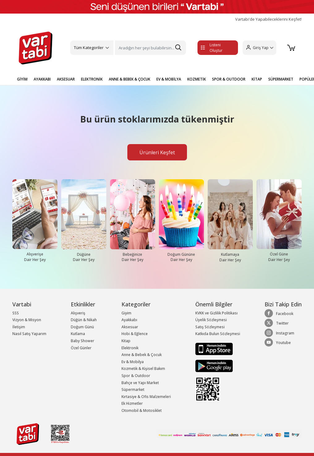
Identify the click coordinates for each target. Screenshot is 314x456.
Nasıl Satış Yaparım (29, 333)
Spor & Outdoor (135, 375)
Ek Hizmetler (132, 403)
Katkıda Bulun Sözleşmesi (217, 333)
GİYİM (22, 79)
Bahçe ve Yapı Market (140, 382)
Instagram (279, 333)
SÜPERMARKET (280, 79)
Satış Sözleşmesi (210, 327)
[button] (259, 47)
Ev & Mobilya (132, 361)
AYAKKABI (42, 79)
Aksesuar (129, 327)
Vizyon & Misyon (26, 319)
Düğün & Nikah (84, 319)
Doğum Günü (82, 327)
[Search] (150, 47)
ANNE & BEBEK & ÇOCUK (129, 79)
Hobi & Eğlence (134, 333)
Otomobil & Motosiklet (141, 410)
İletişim (18, 327)
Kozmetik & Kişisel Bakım (143, 368)
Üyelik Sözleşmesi (211, 319)
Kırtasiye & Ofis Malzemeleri (146, 396)
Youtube (278, 342)
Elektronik (129, 347)
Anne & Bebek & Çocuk (141, 354)
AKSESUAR (66, 79)
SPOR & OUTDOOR (228, 79)
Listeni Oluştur (212, 47)
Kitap (125, 340)
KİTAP (257, 79)
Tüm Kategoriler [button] (89, 47)
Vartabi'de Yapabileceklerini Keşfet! (268, 19)
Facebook (279, 313)
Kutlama (78, 333)
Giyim (126, 313)
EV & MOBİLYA (168, 79)
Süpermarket (132, 389)
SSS (15, 313)
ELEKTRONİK (92, 79)
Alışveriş (78, 313)
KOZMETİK (196, 79)
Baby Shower (82, 340)
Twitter (277, 323)
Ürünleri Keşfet (157, 152)
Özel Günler (81, 347)
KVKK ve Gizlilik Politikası (216, 313)
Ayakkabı (129, 319)
